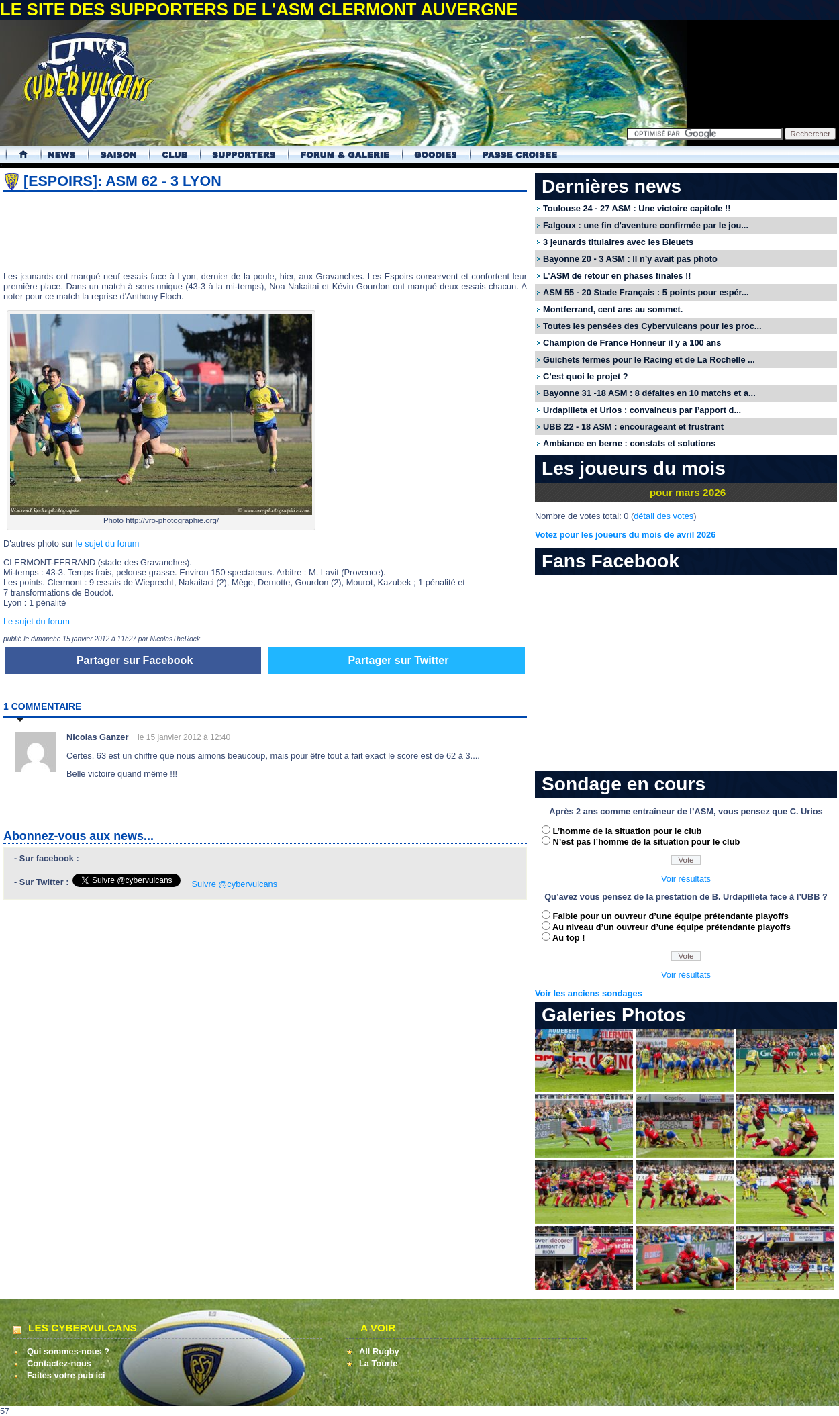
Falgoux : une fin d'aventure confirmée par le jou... (645, 225)
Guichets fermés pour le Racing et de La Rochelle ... (649, 360)
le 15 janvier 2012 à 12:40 (184, 737)
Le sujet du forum (36, 621)
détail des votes (663, 516)
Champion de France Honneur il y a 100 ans (632, 343)
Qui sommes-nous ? (68, 1351)
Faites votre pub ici (66, 1375)
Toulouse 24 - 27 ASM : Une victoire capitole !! (636, 208)
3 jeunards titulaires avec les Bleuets (618, 242)
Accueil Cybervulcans (17, 154)
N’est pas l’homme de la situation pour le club (646, 842)
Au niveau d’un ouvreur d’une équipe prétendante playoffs (671, 927)
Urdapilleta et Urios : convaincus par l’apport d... (642, 410)
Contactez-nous (59, 1363)
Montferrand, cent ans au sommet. (613, 309)
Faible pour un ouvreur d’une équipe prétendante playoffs (671, 916)
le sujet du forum (108, 543)
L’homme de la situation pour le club (627, 831)
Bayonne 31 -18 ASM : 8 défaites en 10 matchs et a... (649, 393)
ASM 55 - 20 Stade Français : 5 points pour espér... (646, 292)
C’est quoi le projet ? (585, 376)
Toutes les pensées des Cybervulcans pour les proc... (652, 326)
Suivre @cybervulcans (235, 884)
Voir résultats (686, 879)
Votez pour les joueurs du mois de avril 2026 (625, 535)
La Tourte (378, 1363)
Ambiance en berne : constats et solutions (629, 443)
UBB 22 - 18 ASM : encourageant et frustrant (633, 427)
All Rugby (379, 1351)
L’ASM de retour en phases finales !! (617, 276)
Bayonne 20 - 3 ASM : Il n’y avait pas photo (630, 259)
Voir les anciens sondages (588, 993)
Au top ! (568, 938)
